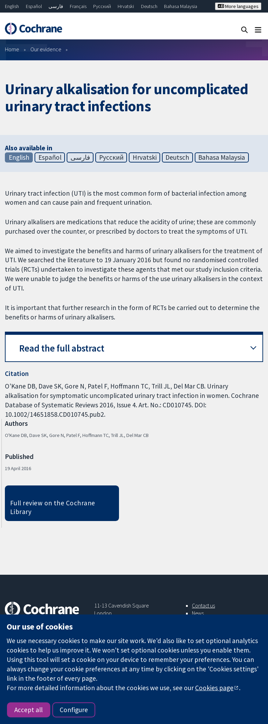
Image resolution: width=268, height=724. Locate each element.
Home (12, 49)
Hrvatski (126, 6)
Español (34, 6)
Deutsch (149, 6)
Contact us (203, 605)
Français (78, 6)
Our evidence (45, 49)
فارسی (56, 6)
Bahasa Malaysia (180, 6)
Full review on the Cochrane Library (52, 507)
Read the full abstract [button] (61, 348)
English (12, 6)
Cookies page (214, 688)
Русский (102, 6)
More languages (238, 6)
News (198, 613)
